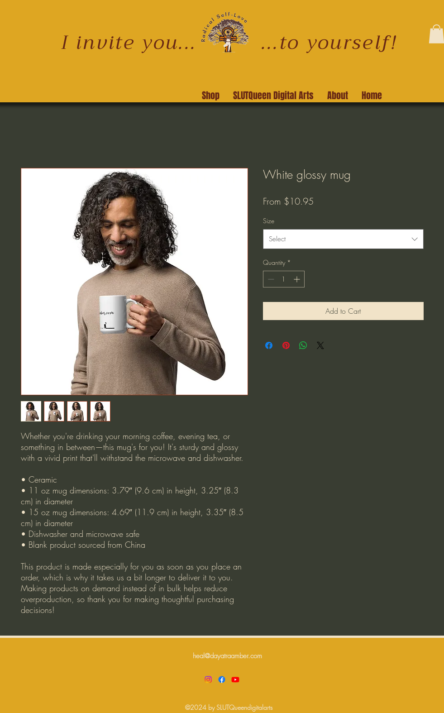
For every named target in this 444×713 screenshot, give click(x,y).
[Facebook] (221, 679)
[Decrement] (270, 279)
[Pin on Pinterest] (286, 345)
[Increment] (297, 279)
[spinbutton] (284, 279)
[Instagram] (208, 679)
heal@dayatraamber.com (227, 655)
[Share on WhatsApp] (303, 345)
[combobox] (343, 239)
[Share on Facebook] (268, 345)
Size (268, 220)
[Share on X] (320, 345)
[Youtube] (235, 679)
